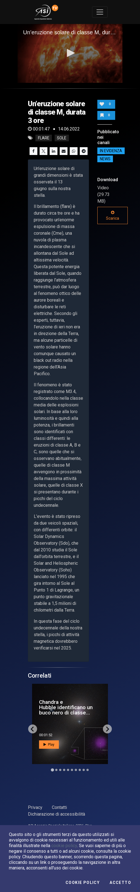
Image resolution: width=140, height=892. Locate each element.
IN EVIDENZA (111, 151)
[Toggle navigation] (100, 12)
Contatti (59, 807)
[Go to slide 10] (87, 770)
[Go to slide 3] (60, 770)
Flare (43, 138)
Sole (61, 138)
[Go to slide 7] (76, 770)
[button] (70, 53)
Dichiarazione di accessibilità (56, 814)
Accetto (120, 882)
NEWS (105, 159)
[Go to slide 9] (84, 770)
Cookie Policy (83, 882)
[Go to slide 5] (68, 770)
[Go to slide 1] (52, 770)
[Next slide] (107, 728)
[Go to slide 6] (72, 770)
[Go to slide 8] (80, 770)
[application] (70, 53)
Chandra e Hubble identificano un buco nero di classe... (66, 707)
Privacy (35, 807)
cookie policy (64, 845)
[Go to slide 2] (56, 770)
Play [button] (49, 744)
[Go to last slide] (32, 728)
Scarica (112, 215)
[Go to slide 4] (64, 770)
